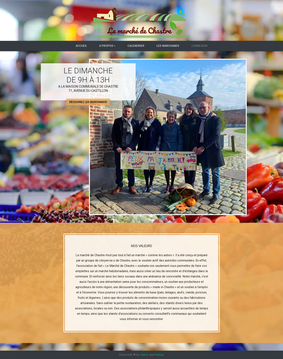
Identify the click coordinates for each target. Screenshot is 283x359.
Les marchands (167, 46)
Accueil (81, 46)
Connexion (199, 46)
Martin (144, 355)
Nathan (159, 355)
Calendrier (135, 46)
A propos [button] (106, 46)
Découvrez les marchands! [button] (88, 101)
